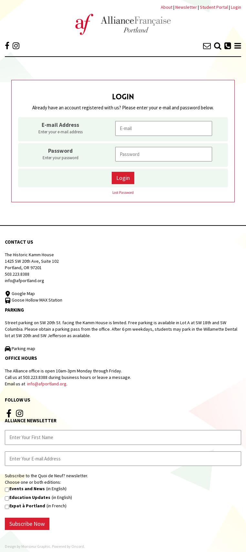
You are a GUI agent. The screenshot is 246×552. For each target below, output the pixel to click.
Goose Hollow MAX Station (33, 300)
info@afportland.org (24, 280)
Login (236, 7)
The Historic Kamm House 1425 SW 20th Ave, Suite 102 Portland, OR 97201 (32, 261)
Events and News (27, 488)
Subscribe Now (27, 523)
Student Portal (214, 7)
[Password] (163, 154)
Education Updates (29, 497)
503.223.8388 (17, 274)
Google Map (20, 293)
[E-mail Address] (163, 128)
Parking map (20, 348)
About (166, 7)
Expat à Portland (27, 506)
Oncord (77, 546)
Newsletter (186, 7)
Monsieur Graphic (35, 546)
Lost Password (123, 192)
